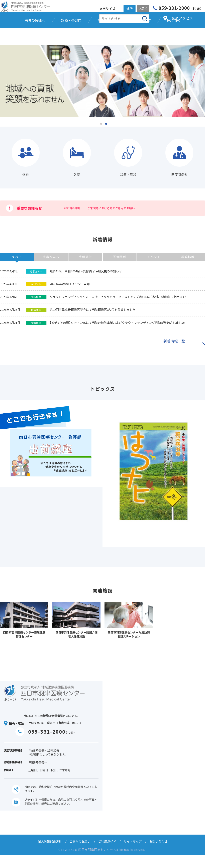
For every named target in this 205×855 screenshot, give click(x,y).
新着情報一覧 (174, 341)
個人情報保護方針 (50, 841)
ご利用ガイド (107, 841)
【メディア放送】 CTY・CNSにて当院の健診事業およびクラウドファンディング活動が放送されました (117, 322)
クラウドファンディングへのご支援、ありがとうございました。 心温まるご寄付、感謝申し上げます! (118, 297)
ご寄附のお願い (79, 841)
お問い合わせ (158, 841)
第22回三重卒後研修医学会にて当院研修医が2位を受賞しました (93, 309)
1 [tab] (101, 124)
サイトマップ (133, 841)
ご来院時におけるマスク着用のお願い (111, 208)
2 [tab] (106, 124)
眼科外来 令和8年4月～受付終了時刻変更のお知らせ (86, 271)
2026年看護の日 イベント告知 (70, 284)
